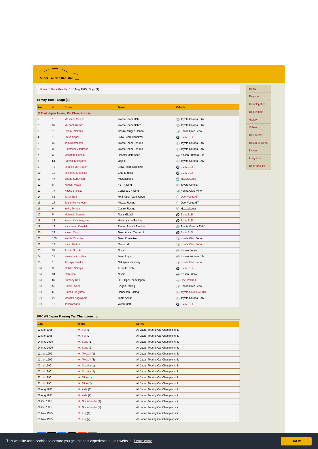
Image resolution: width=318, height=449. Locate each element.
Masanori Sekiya (74, 119)
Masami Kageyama (76, 298)
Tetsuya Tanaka (74, 262)
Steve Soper (72, 137)
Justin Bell (71, 196)
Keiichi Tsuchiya (74, 238)
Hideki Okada (73, 286)
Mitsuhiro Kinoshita (76, 172)
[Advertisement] (159, 33)
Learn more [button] (143, 441)
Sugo (85, 341)
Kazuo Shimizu (73, 190)
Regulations (256, 111)
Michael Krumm (74, 125)
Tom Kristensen (74, 143)
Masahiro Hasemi (75, 155)
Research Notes (258, 142)
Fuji (84, 329)
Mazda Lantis (188, 178)
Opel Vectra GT (190, 196)
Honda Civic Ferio (191, 244)
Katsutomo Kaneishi (76, 226)
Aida (84, 389)
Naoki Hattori (72, 244)
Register (254, 96)
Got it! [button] (296, 441)
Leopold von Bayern (76, 166)
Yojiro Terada (72, 208)
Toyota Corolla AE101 (193, 292)
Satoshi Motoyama (76, 160)
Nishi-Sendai (89, 401)
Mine (85, 377)
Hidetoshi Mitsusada (77, 149)
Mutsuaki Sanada (75, 214)
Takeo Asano (72, 304)
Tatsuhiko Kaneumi (76, 202)
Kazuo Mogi (72, 232)
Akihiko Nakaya (74, 268)
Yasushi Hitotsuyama (77, 220)
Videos (253, 127)
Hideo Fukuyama (75, 292)
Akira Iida (70, 274)
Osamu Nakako (74, 131)
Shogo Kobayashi (75, 178)
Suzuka (86, 365)
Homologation (257, 104)
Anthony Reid (73, 280)
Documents (256, 135)
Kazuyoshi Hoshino (76, 256)
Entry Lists (255, 158)
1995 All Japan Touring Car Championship (64, 113)
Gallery (253, 119)
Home (252, 88)
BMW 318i (187, 137)
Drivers (253, 150)
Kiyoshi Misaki (73, 184)
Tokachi (86, 353)
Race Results (257, 166)
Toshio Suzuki (73, 250)
